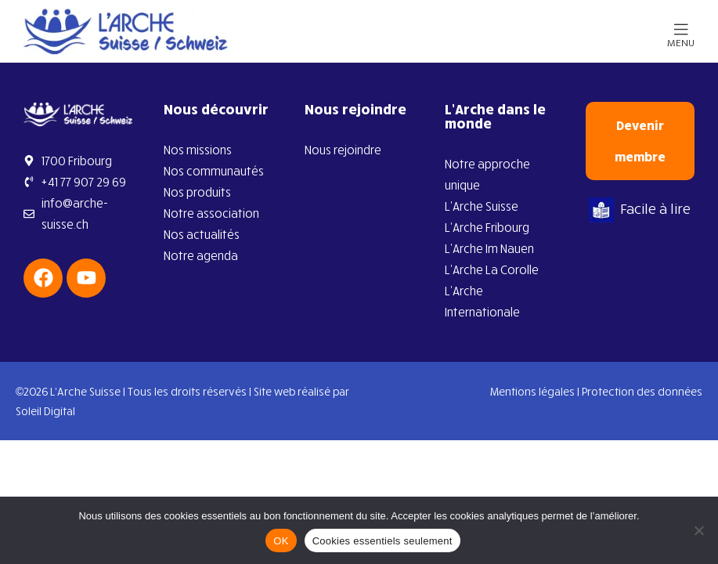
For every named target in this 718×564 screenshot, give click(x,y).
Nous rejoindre (355, 109)
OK (280, 541)
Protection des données (642, 391)
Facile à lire (640, 208)
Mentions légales (532, 391)
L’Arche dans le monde (495, 116)
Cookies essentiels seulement (382, 541)
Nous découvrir (216, 109)
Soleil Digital (45, 411)
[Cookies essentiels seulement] (698, 530)
